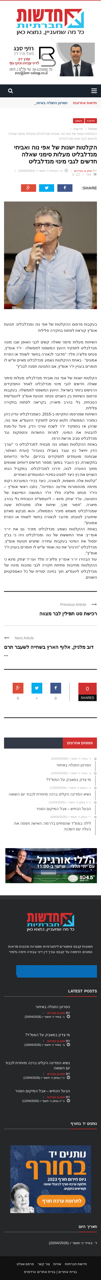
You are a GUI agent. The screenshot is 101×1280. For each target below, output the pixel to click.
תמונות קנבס (83, 946)
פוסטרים (66, 946)
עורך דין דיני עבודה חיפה (36, 952)
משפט (78, 120)
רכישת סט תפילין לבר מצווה (68, 613)
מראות (13, 946)
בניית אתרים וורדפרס (39, 1272)
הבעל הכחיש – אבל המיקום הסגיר (42, 1091)
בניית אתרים (67, 1272)
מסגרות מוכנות (30, 946)
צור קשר (44, 1264)
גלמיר (13, 952)
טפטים (87, 952)
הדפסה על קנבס (68, 952)
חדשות (91, 120)
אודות (57, 1264)
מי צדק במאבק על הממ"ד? (47, 1035)
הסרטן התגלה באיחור (51, 103)
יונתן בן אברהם (83, 170)
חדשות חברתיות (76, 1264)
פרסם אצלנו (25, 1264)
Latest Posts (82, 991)
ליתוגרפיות (51, 946)
